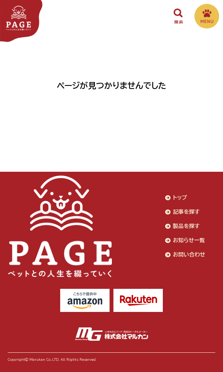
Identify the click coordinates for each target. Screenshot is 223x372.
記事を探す (186, 211)
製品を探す (186, 226)
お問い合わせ (189, 254)
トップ (180, 197)
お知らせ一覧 (189, 240)
